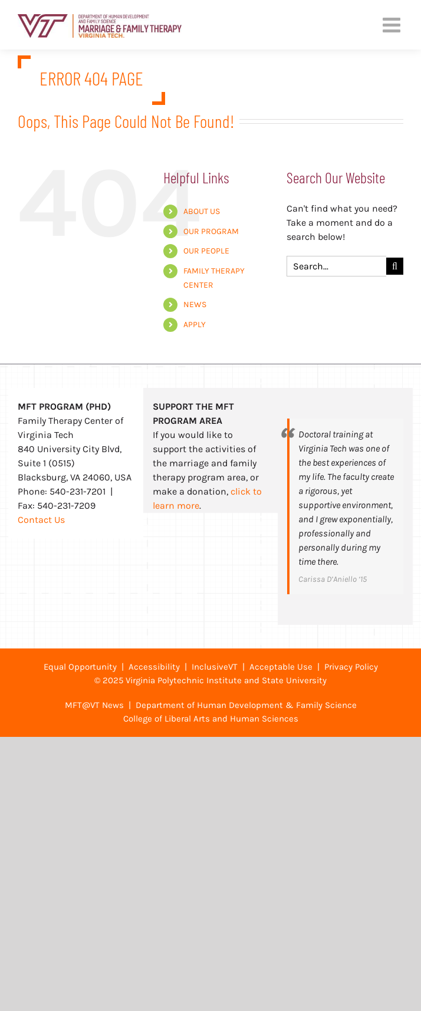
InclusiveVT (215, 666)
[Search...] (336, 266)
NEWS (194, 304)
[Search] (394, 266)
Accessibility (154, 666)
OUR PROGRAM (211, 231)
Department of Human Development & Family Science (246, 705)
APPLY (194, 325)
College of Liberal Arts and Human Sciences (210, 718)
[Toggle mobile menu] (393, 24)
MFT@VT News (94, 705)
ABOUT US (201, 211)
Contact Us (41, 519)
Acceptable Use (281, 666)
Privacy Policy (351, 666)
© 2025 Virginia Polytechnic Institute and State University (210, 680)
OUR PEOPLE (206, 251)
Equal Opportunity (80, 666)
